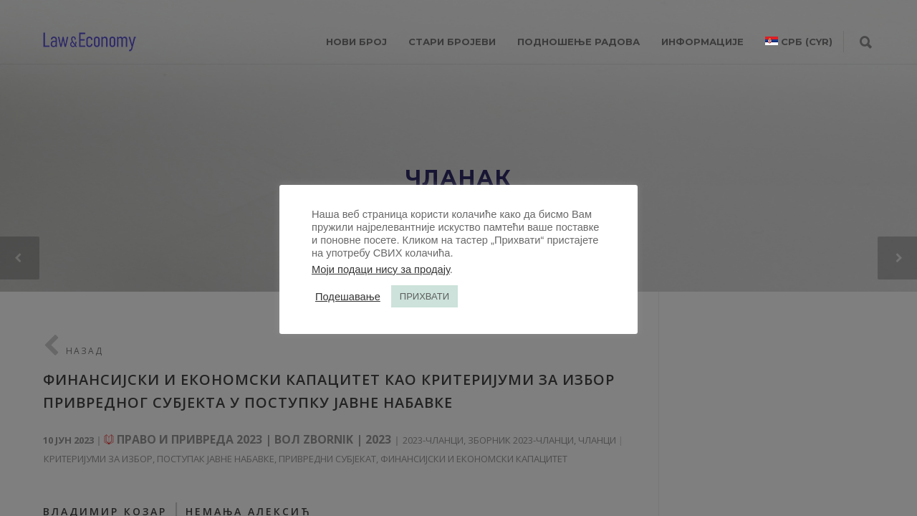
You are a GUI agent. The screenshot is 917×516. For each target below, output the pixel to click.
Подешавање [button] (347, 296)
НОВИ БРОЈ (356, 41)
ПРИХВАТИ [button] (424, 296)
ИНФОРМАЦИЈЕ (702, 41)
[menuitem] (798, 41)
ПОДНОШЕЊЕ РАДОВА (578, 41)
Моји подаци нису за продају (381, 269)
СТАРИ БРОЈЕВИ (452, 41)
